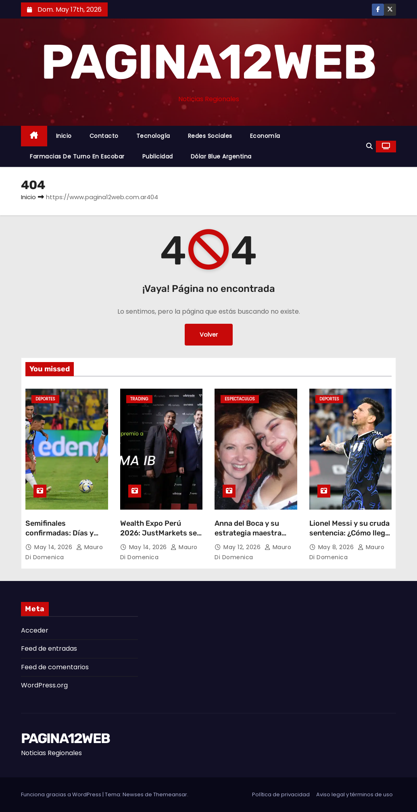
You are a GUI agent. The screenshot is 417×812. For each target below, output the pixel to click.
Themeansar (170, 794)
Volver (208, 334)
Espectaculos (240, 399)
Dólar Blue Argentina (221, 156)
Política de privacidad (281, 794)
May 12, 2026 (243, 547)
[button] (369, 146)
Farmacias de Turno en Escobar (77, 156)
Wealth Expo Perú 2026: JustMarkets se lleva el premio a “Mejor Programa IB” (160, 538)
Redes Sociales (210, 136)
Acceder (34, 630)
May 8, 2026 (337, 547)
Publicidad (157, 156)
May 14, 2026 (54, 547)
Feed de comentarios (55, 667)
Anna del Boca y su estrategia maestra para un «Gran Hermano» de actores (252, 538)
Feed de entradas (49, 648)
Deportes (45, 399)
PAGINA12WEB (208, 62)
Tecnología (153, 136)
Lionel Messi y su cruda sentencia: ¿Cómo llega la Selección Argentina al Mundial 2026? (349, 538)
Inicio (64, 136)
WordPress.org (44, 685)
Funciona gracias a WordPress (61, 794)
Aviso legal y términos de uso (354, 794)
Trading (139, 399)
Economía (265, 136)
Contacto (104, 136)
